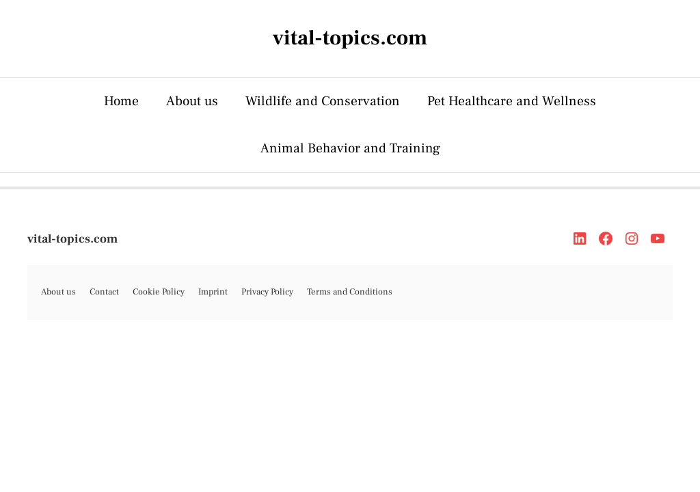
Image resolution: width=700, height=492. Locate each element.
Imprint (213, 291)
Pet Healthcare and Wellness (511, 101)
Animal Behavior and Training (350, 148)
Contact (104, 291)
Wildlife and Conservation (322, 101)
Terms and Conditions (349, 291)
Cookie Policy (159, 291)
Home (121, 101)
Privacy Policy (267, 291)
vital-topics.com (72, 239)
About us (192, 101)
